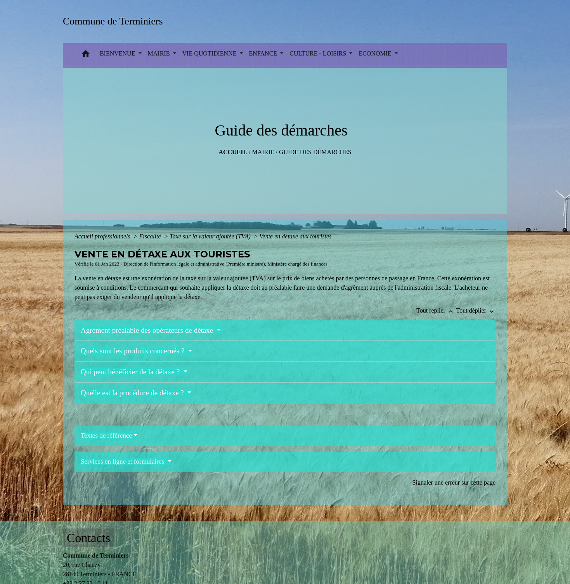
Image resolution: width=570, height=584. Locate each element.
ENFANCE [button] (264, 53)
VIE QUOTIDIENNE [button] (210, 53)
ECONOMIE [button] (376, 53)
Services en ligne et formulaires (123, 461)
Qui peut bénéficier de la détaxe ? (131, 372)
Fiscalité (151, 236)
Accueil (232, 152)
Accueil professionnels (103, 236)
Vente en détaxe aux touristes (296, 236)
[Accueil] (115, 21)
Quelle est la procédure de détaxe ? (133, 393)
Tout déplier (476, 310)
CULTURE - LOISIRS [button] (318, 53)
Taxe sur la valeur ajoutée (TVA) (211, 236)
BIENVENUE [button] (118, 53)
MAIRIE (263, 152)
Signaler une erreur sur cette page (454, 482)
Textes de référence (106, 435)
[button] (86, 55)
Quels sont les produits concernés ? (133, 351)
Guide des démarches (315, 152)
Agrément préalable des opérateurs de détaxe (148, 330)
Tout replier (436, 310)
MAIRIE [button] (160, 53)
